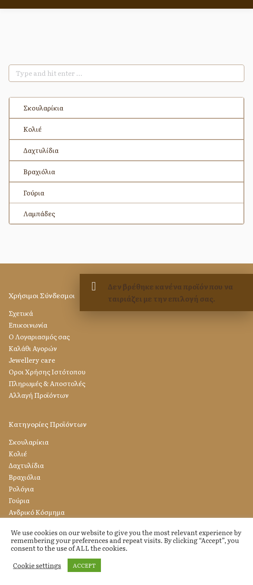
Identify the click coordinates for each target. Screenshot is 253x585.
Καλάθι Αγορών (33, 348)
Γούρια (33, 193)
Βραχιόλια (39, 171)
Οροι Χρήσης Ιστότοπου (47, 372)
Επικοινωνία (28, 325)
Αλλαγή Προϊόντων (38, 395)
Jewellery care (32, 360)
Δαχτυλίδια (40, 150)
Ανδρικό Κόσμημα (37, 512)
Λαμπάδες (39, 213)
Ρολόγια (21, 489)
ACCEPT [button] (84, 565)
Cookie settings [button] (37, 565)
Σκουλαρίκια (43, 108)
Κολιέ (32, 129)
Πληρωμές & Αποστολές (47, 383)
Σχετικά (21, 313)
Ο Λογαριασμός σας (39, 336)
